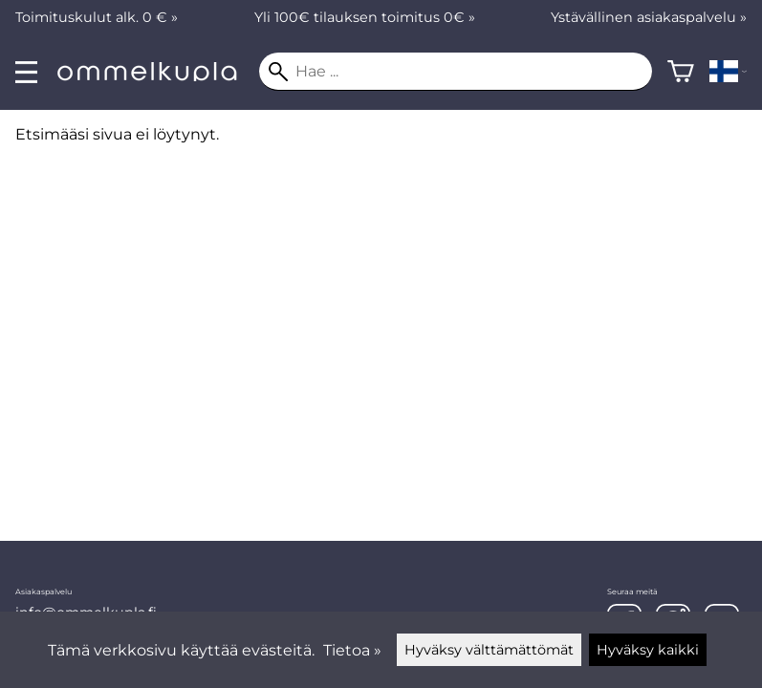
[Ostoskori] (680, 71)
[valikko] (26, 72)
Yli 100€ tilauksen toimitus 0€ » (364, 17)
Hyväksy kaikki (648, 649)
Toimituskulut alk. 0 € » (96, 17)
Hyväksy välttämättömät (489, 649)
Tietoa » (352, 650)
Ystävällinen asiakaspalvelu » (649, 17)
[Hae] (455, 72)
